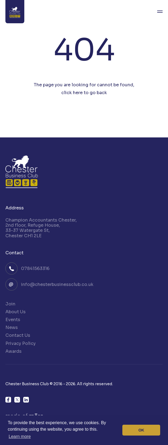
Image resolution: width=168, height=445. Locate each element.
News (11, 327)
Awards (13, 351)
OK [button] (141, 430)
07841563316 (35, 268)
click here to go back (84, 92)
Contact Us (17, 335)
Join (10, 303)
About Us (15, 311)
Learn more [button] (20, 436)
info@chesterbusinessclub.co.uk (57, 284)
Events (12, 319)
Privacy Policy (20, 343)
